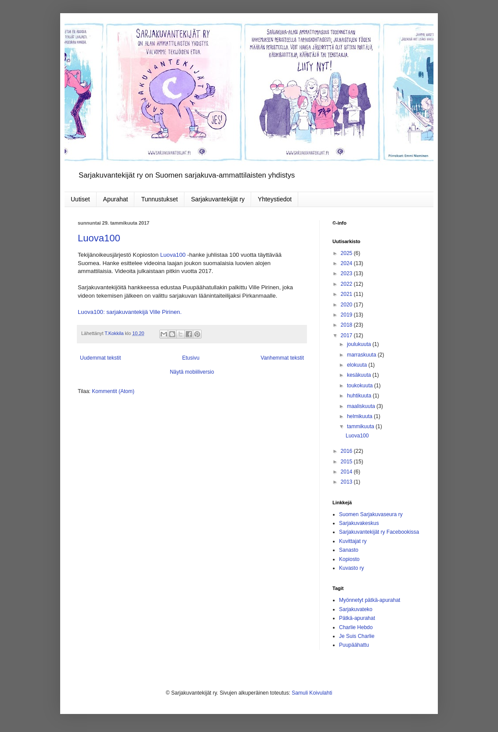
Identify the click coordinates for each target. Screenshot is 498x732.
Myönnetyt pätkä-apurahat (369, 600)
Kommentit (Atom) (113, 391)
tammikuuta (361, 426)
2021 (347, 294)
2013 (347, 482)
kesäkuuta (359, 375)
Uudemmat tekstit (100, 358)
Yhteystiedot (275, 199)
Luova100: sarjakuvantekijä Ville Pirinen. (130, 312)
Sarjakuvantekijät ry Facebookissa (379, 532)
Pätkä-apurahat (357, 618)
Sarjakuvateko (355, 609)
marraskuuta (362, 355)
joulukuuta (359, 344)
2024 (347, 263)
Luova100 (99, 238)
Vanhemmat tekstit (282, 358)
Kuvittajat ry (353, 541)
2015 (347, 462)
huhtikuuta (360, 396)
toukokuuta (360, 385)
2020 (347, 305)
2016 (347, 451)
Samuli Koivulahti (312, 693)
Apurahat (115, 199)
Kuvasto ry (351, 568)
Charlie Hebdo (356, 627)
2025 (347, 253)
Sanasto (348, 550)
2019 (347, 315)
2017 (347, 335)
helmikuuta (360, 416)
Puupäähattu (354, 645)
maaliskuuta (361, 406)
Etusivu (190, 358)
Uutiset (80, 199)
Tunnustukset (159, 199)
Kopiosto (349, 559)
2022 (347, 284)
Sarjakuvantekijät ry (218, 199)
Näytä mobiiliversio (192, 372)
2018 (347, 325)
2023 (347, 273)
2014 (347, 472)
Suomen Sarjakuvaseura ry (371, 514)
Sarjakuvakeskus (359, 523)
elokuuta (357, 365)
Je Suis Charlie (357, 636)
